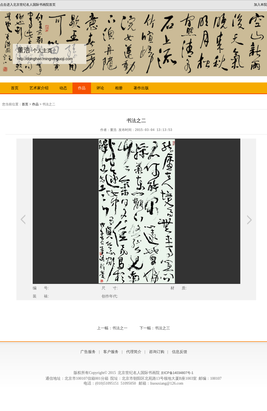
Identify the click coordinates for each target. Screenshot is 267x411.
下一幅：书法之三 (154, 328)
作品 (82, 88)
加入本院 (260, 5)
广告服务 (88, 352)
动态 (63, 88)
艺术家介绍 (38, 88)
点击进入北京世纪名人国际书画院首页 (28, 5)
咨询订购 (156, 352)
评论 (100, 88)
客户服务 (111, 352)
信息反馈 (179, 352)
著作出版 (141, 88)
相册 (119, 88)
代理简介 (133, 352)
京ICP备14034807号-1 (177, 373)
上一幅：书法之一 (112, 328)
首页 (15, 88)
